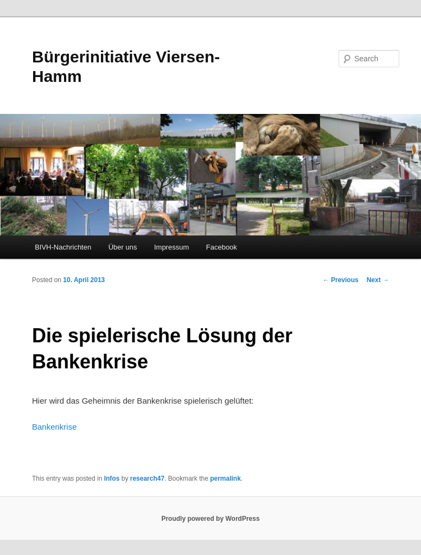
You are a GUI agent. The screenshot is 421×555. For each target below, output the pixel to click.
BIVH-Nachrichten (63, 247)
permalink (225, 478)
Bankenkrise (54, 426)
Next (378, 280)
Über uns (123, 247)
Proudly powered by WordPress (210, 518)
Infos (112, 478)
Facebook (221, 247)
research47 (147, 478)
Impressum (171, 247)
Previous (341, 280)
